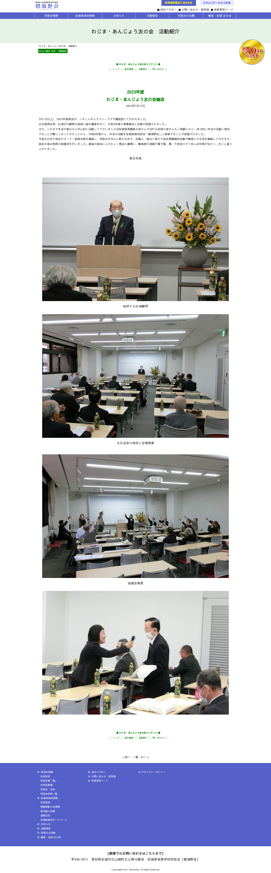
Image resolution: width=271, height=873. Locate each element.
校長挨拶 (45, 802)
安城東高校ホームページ (53, 819)
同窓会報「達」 (48, 780)
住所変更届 (46, 785)
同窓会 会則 (47, 789)
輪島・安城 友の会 (51, 837)
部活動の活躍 (47, 811)
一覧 (135, 757)
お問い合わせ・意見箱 (195, 9)
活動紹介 (142, 69)
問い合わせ (158, 69)
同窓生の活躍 (48, 832)
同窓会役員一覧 (48, 793)
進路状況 (45, 815)
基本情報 (128, 69)
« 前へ (126, 757)
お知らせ (45, 824)
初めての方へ (168, 9)
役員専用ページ (223, 9)
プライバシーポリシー (153, 772)
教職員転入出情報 (50, 806)
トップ (116, 69)
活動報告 (45, 828)
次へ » (145, 757)
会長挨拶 (45, 776)
